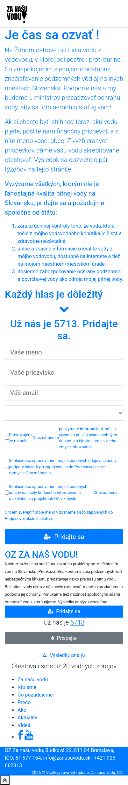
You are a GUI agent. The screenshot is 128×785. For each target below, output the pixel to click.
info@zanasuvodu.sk (66, 758)
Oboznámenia (38, 472)
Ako (22, 710)
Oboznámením (45, 437)
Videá (24, 725)
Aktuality (27, 718)
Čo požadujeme (35, 695)
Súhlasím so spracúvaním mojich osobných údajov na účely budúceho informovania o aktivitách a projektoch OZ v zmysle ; (62, 492)
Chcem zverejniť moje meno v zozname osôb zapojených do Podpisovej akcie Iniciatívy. (59, 515)
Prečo (24, 702)
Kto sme (27, 687)
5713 (77, 622)
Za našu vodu (33, 680)
